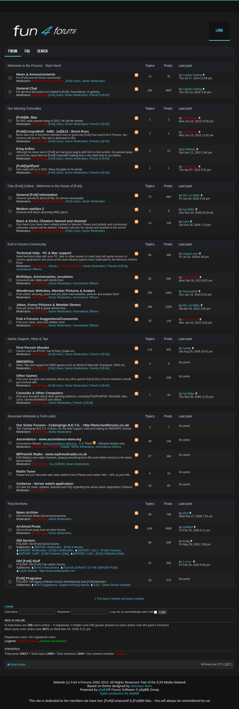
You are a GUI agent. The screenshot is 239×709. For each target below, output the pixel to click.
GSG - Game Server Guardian (112, 585)
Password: (63, 611)
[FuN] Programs (29, 578)
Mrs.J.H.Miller (191, 195)
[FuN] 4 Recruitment (46, 567)
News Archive (27, 512)
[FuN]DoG (189, 149)
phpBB (103, 690)
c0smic (52, 266)
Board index (18, 664)
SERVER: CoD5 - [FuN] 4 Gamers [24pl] (44, 553)
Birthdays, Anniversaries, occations (44, 277)
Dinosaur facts (141, 686)
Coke (186, 221)
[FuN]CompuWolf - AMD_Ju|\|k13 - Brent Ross (52, 131)
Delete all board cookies (128, 598)
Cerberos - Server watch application (44, 483)
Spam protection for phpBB (119, 693)
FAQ (27, 51)
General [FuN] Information (37, 195)
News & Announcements (35, 74)
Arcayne (54, 446)
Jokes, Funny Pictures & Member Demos (48, 305)
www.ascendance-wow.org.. (60, 443)
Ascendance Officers (29, 269)
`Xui (51, 464)
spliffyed (188, 527)
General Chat (26, 88)
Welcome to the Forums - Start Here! (34, 65)
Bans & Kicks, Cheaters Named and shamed (51, 221)
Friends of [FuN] (99, 95)
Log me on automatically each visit (134, 611)
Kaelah (65, 446)
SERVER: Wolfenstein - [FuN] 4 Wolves (58, 547)
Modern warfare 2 (30, 209)
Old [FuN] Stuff (28, 561)
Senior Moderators (93, 81)
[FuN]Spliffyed (27, 166)
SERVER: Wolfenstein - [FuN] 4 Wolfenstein (46, 550)
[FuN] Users (73, 81)
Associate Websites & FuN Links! (32, 416)
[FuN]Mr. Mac (26, 117)
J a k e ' (187, 561)
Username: (11, 611)
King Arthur (25, 149)
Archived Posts (28, 526)
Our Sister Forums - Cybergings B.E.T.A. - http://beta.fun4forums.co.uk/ (72, 425)
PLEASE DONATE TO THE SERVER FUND (90, 567)
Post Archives (18, 504)
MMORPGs (25, 361)
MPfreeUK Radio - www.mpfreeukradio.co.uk (51, 454)
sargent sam (190, 253)
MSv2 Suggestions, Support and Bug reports (61, 585)
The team (103, 598)
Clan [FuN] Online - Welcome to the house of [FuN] (45, 186)
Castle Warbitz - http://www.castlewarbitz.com (47, 570)
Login (219, 30)
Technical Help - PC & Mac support (43, 253)
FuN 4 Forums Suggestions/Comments (47, 319)
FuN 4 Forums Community (27, 244)
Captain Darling (192, 75)
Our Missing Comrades (24, 108)
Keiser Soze (40, 81)
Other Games (26, 376)
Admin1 (120, 653)
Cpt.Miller (188, 209)
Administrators (28, 641)
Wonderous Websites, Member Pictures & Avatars (55, 291)
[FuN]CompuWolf (70, 266)
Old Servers (25, 540)
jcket (185, 513)
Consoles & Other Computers (39, 393)
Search (42, 51)
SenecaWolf (190, 291)
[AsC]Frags (56, 81)
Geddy (187, 348)
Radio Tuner (26, 471)
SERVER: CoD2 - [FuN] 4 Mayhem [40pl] (98, 553)
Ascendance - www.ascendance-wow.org (48, 439)
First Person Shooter (32, 347)
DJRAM (60, 464)
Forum (12, 51)
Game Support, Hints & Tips (28, 339)
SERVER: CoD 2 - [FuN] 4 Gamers (99, 550)
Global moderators (53, 641)
